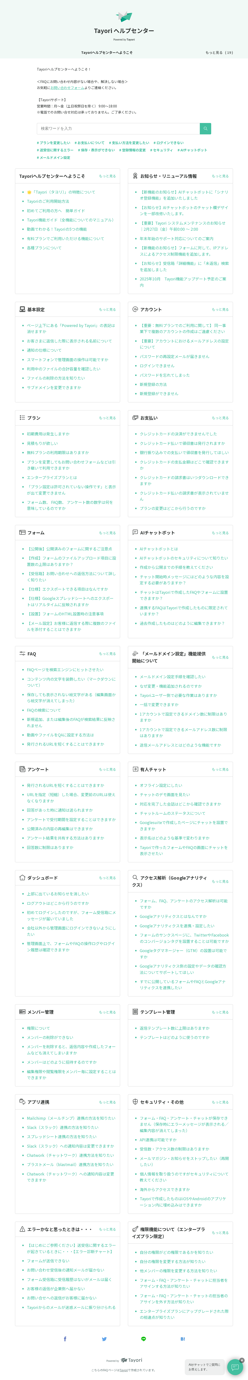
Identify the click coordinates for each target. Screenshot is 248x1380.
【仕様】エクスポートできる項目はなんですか (67, 589)
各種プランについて (44, 248)
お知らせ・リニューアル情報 (106, 52)
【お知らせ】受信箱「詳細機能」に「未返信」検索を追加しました (184, 266)
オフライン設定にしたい (161, 785)
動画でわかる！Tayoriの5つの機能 (57, 229)
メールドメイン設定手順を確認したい (173, 676)
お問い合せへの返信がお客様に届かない (62, 1298)
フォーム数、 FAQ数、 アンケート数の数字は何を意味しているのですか (70, 505)
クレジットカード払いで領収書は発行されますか (182, 443)
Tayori (124, 1370)
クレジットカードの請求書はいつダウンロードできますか (184, 480)
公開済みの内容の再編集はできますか (60, 829)
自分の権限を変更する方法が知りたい (173, 1261)
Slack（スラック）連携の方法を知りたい (63, 1127)
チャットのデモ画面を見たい (165, 794)
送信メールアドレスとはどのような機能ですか (180, 745)
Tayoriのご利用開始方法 (48, 201)
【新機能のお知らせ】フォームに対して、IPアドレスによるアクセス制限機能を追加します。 (184, 251)
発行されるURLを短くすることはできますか (65, 744)
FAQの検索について (44, 710)
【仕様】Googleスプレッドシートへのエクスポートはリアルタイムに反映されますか (70, 601)
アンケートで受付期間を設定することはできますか (71, 819)
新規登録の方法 (153, 384)
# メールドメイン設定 (53, 157)
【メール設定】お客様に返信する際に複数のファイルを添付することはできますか (71, 626)
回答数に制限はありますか (50, 847)
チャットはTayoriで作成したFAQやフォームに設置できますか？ (184, 595)
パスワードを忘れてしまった (165, 375)
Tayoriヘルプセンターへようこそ (51, 52)
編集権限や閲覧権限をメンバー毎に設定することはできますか (71, 1075)
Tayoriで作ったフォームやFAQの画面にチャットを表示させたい (184, 850)
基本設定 (141, 52)
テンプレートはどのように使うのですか (174, 1037)
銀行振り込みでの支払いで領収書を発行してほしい (184, 452)
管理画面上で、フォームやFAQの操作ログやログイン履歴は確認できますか (71, 946)
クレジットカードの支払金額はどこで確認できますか (184, 465)
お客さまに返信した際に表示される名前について (69, 341)
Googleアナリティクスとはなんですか (173, 916)
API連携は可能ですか (158, 1140)
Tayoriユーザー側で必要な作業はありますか (178, 695)
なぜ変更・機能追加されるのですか (171, 686)
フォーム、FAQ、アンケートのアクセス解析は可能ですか (184, 904)
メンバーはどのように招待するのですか (62, 1062)
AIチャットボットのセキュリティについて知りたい (184, 558)
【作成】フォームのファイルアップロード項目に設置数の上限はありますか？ (71, 561)
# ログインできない (169, 142)
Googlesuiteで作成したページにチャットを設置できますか (184, 825)
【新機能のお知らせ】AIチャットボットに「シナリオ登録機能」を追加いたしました (184, 195)
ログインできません (157, 365)
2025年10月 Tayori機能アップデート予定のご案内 (183, 282)
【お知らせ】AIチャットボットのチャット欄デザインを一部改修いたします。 (184, 210)
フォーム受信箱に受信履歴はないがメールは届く (69, 1279)
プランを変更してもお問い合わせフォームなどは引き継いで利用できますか (71, 465)
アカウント (163, 52)
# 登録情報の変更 (132, 149)
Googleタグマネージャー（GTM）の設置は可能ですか (183, 953)
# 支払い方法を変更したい (129, 142)
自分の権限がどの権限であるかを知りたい (176, 1252)
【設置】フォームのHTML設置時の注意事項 (65, 614)
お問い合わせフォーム (67, 87)
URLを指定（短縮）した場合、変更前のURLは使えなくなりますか (71, 798)
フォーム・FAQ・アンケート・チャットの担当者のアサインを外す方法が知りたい (184, 1299)
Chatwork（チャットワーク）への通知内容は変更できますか (70, 1177)
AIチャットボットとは (159, 549)
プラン (183, 52)
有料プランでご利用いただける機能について (65, 238)
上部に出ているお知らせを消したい (58, 894)
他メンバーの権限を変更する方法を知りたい (178, 1271)
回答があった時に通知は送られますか (60, 810)
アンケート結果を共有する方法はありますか (65, 838)
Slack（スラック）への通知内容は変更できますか (70, 1146)
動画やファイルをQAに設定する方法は (60, 735)
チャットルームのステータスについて (173, 813)
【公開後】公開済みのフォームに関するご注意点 (69, 549)
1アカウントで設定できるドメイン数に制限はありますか (183, 717)
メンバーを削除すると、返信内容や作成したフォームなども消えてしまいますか (71, 1050)
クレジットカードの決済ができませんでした (178, 434)
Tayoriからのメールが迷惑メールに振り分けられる (71, 1307)
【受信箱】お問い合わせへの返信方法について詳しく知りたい (71, 577)
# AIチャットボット (192, 149)
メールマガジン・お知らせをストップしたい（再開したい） (184, 1161)
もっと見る (107, 175)
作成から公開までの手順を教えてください (176, 567)
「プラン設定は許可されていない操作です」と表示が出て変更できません (71, 490)
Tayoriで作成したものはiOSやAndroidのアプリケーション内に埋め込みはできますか (183, 1202)
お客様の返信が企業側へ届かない (56, 1288)
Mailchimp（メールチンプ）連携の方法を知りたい (71, 1118)
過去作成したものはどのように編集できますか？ (182, 623)
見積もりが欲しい (42, 443)
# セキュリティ (161, 149)
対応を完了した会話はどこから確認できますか (180, 804)
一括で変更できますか (159, 704)
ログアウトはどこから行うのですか (58, 903)
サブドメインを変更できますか (54, 387)
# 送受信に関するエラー (55, 149)
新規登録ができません (159, 393)
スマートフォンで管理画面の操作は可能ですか (67, 359)
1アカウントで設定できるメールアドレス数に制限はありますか (183, 733)
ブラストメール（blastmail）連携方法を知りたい (70, 1164)
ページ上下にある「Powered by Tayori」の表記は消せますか (71, 328)
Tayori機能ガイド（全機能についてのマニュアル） (71, 220)
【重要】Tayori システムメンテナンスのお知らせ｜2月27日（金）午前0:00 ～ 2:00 (183, 226)
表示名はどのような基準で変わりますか (174, 838)
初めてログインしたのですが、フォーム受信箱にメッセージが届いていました (71, 915)
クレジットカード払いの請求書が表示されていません (184, 496)
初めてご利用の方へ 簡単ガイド (56, 210)
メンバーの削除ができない (50, 1037)
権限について (38, 1028)
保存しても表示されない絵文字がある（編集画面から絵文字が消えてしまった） (71, 698)
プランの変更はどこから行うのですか (173, 508)
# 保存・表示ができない (96, 149)
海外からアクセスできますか (165, 1189)
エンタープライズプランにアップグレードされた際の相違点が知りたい (184, 1314)
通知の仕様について (44, 350)
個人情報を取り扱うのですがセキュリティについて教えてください (184, 1177)
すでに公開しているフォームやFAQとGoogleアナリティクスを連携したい (183, 985)
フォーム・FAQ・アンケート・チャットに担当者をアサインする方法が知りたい (184, 1283)
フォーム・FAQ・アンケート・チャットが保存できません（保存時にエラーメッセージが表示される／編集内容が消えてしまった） (184, 1124)
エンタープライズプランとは (52, 477)
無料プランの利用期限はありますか (58, 452)
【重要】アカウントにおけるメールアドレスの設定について (184, 344)
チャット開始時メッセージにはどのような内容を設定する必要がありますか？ (184, 580)
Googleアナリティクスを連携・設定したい (177, 926)
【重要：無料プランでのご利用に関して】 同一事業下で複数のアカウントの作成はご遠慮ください (183, 328)
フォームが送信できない (48, 1261)
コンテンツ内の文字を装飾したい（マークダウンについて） (71, 682)
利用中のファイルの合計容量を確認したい (64, 369)
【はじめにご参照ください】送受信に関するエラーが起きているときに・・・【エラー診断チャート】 (71, 1248)
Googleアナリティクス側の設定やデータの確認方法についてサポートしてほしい (183, 969)
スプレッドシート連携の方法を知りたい (62, 1136)
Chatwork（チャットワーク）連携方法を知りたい (70, 1155)
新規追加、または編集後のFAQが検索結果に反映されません (71, 722)
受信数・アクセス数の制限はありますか (174, 1149)
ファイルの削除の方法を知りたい (56, 378)
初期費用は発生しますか (48, 434)
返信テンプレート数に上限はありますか (174, 1028)
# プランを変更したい (53, 142)
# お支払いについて (90, 142)
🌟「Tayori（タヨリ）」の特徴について (61, 192)
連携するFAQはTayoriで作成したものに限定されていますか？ (184, 611)
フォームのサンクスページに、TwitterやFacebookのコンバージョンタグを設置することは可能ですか (184, 938)
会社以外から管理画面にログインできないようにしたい (71, 931)
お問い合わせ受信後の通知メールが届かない (65, 1270)
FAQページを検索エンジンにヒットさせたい (65, 669)
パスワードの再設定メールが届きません (174, 356)
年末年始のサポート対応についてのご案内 (176, 238)
